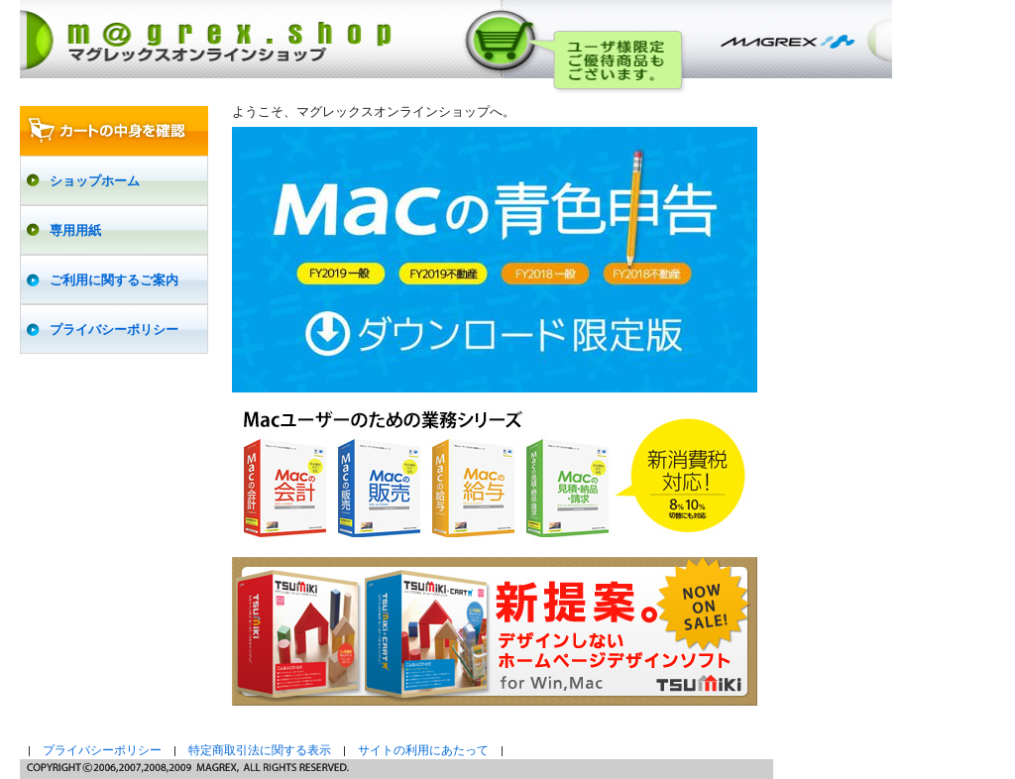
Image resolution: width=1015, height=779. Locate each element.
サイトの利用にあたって (423, 750)
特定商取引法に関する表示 (259, 750)
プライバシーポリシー (102, 750)
